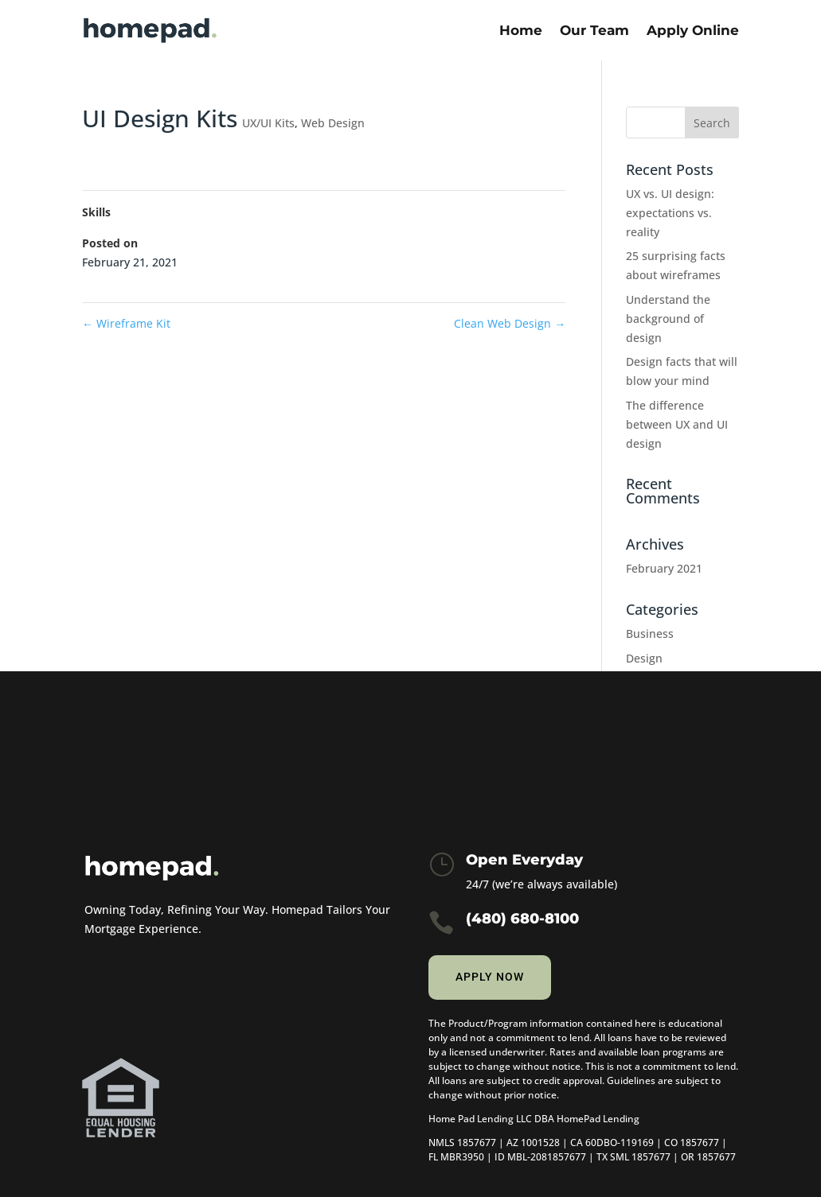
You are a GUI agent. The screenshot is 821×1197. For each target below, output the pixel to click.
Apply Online (693, 30)
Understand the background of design (668, 318)
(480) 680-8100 (522, 918)
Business (650, 633)
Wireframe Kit (126, 323)
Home (520, 30)
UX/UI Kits (268, 122)
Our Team (594, 30)
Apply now (489, 976)
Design (644, 658)
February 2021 (664, 568)
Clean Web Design (509, 323)
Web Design (333, 122)
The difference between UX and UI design (677, 424)
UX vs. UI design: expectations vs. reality (670, 212)
